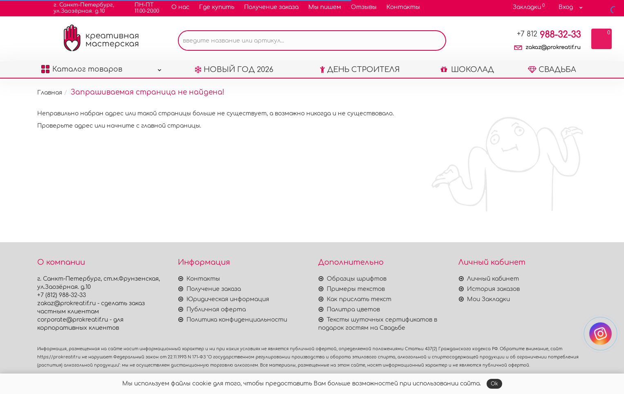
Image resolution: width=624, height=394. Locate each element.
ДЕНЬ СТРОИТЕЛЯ (360, 69)
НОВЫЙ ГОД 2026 (234, 69)
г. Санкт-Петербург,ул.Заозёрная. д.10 (78, 8)
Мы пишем (324, 7)
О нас (180, 7)
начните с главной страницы (153, 126)
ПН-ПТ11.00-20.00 (141, 8)
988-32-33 (549, 35)
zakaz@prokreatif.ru (553, 47)
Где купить (216, 7)
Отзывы (364, 7)
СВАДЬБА (552, 69)
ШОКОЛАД (467, 69)
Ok (494, 384)
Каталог (101, 67)
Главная (49, 93)
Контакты (403, 7)
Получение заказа (271, 7)
